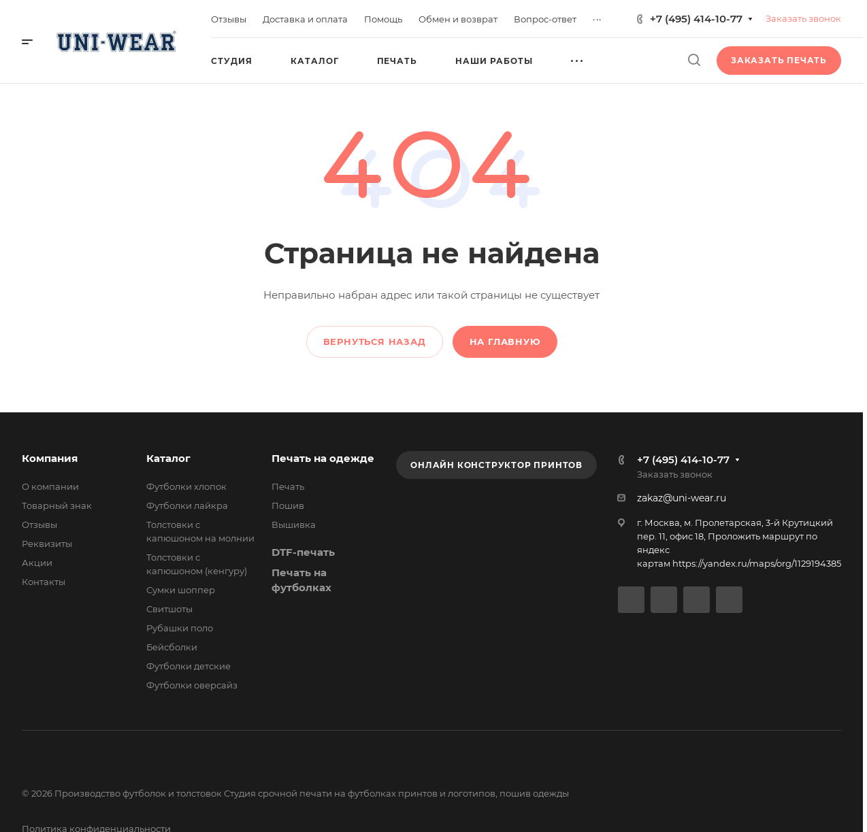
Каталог (168, 458)
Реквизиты (47, 543)
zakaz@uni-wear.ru (681, 498)
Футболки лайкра (187, 505)
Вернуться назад (374, 341)
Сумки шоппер (180, 589)
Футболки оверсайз (192, 685)
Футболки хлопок (186, 486)
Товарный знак (57, 505)
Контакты (43, 581)
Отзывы (39, 524)
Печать (288, 486)
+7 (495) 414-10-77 (696, 18)
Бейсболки (171, 647)
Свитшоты (169, 608)
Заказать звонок (803, 18)
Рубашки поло (179, 627)
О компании (50, 486)
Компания (50, 458)
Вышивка (294, 524)
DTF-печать (303, 552)
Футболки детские (188, 666)
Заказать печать (779, 60)
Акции (37, 562)
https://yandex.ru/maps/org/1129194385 (756, 563)
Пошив (288, 505)
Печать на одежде (323, 458)
